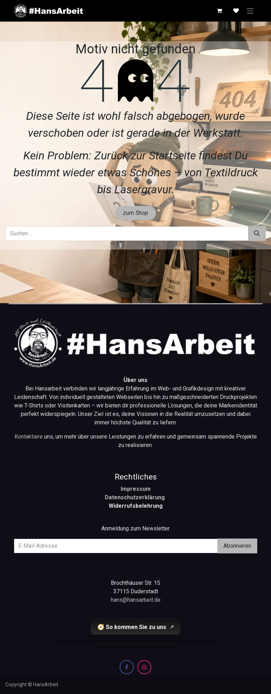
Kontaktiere (29, 436)
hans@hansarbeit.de (136, 599)
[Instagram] (144, 667)
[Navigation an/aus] (250, 11)
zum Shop (135, 213)
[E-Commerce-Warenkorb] (219, 11)
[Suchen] (257, 233)
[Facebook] (127, 667)
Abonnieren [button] (237, 545)
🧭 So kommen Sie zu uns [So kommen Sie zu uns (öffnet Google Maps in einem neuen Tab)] (135, 627)
